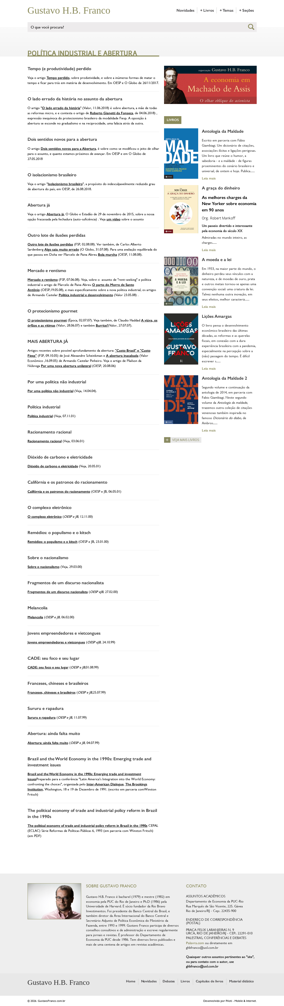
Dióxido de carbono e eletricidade (60, 457)
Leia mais (209, 178)
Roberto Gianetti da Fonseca (111, 113)
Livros (173, 120)
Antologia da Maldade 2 (224, 378)
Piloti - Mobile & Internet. (241, 1001)
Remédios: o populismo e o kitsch (59, 532)
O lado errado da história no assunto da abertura (75, 99)
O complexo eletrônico (49, 507)
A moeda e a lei (216, 259)
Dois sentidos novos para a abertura (62, 139)
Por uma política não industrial (57, 382)
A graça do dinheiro (221, 188)
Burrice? (102, 325)
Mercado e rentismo (47, 270)
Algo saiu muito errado (61, 249)
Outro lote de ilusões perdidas (56, 235)
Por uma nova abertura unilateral (66, 366)
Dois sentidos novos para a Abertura (68, 149)
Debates (169, 981)
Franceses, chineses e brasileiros (58, 683)
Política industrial (44, 407)
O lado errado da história (61, 108)
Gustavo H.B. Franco (69, 10)
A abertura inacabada (122, 356)
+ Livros (207, 10)
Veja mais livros (185, 440)
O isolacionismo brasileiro (52, 175)
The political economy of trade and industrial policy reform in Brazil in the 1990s (87, 826)
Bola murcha (107, 255)
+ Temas (226, 10)
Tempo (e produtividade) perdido (59, 68)
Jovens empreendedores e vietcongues (64, 633)
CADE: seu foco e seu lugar (53, 658)
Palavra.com (195, 943)
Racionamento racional (49, 432)
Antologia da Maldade (223, 131)
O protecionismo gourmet (53, 311)
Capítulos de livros (209, 981)
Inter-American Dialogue (105, 784)
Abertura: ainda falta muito (54, 733)
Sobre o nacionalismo (48, 557)
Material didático (241, 981)
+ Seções (246, 10)
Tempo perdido (58, 78)
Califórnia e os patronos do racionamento (67, 482)
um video (113, 219)
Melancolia (38, 608)
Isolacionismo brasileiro (65, 184)
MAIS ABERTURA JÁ (48, 341)
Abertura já (39, 205)
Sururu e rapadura (46, 708)
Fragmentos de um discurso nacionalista (66, 582)
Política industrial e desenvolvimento (86, 295)
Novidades (185, 10)
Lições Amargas (217, 316)
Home (130, 981)
